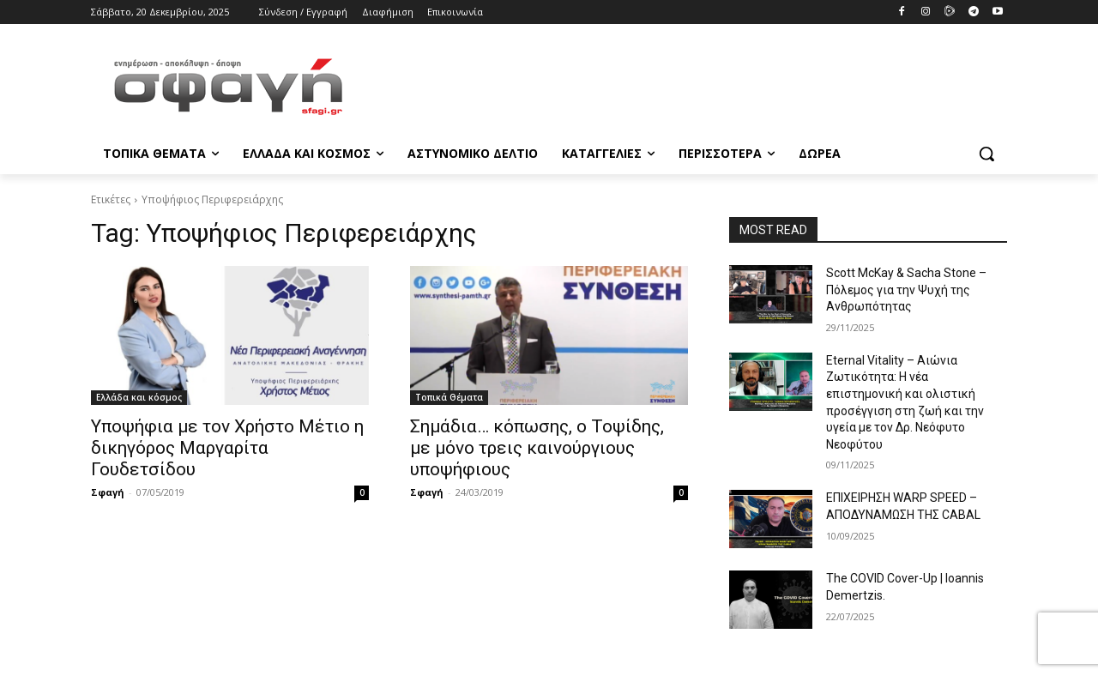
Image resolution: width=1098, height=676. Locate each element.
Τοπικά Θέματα (449, 397)
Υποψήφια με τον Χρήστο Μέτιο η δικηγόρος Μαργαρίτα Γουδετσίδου (227, 448)
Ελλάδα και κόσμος (139, 397)
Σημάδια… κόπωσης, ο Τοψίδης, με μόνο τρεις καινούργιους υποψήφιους (537, 448)
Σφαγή (107, 492)
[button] (986, 153)
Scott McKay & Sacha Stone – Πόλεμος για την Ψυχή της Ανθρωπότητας (906, 289)
